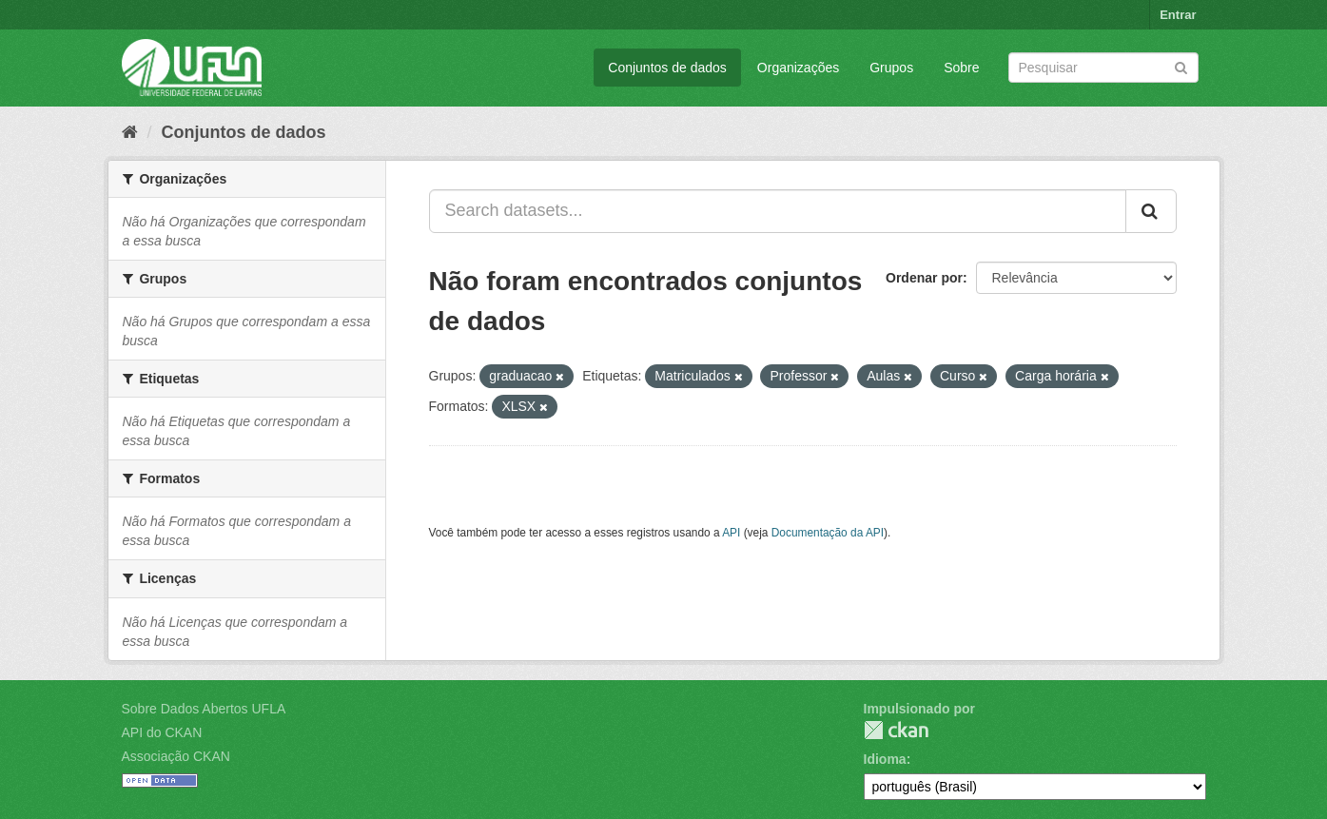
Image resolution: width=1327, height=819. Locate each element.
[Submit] (1181, 66)
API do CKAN (162, 732)
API (731, 532)
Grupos (891, 67)
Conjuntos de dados (667, 67)
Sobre (961, 67)
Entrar (1178, 15)
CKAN (896, 730)
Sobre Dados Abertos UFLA (204, 708)
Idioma (885, 759)
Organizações (798, 67)
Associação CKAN (176, 756)
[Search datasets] (1103, 67)
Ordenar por (924, 277)
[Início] (130, 132)
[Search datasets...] (777, 211)
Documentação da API (827, 532)
